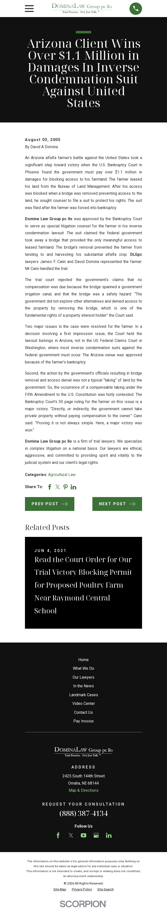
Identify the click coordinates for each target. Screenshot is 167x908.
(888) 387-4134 (83, 813)
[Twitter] (71, 835)
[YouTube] (83, 835)
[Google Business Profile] (96, 835)
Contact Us (83, 712)
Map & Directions (84, 790)
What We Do (83, 668)
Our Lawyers (83, 677)
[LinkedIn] (108, 835)
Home (83, 659)
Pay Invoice (83, 721)
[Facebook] (58, 835)
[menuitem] (59, 889)
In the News (83, 686)
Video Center (83, 703)
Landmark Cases (83, 695)
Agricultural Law (62, 474)
